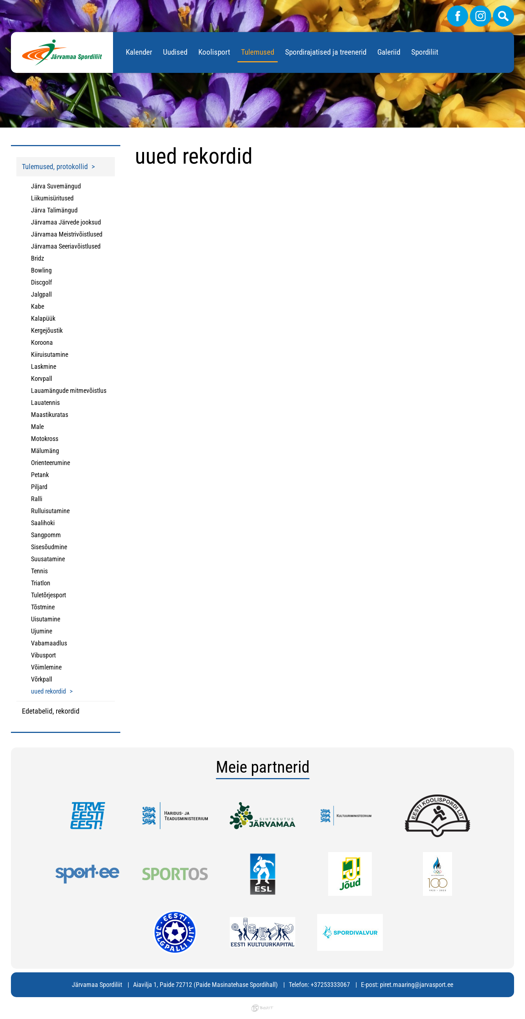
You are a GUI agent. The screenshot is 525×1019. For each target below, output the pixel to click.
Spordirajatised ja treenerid (325, 52)
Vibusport (43, 655)
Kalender (139, 52)
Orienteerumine (50, 462)
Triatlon (40, 583)
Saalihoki (43, 523)
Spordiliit (424, 52)
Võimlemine (46, 667)
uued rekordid (48, 691)
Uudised (175, 52)
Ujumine (41, 631)
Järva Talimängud (54, 210)
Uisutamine (45, 619)
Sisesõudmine (49, 547)
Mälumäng (45, 450)
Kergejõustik (47, 330)
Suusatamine (48, 559)
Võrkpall (41, 679)
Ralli (36, 499)
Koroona (42, 342)
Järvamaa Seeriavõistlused (66, 246)
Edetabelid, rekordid (50, 711)
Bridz (37, 258)
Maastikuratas (49, 414)
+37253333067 (330, 984)
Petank (40, 475)
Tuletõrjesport (48, 595)
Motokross (44, 438)
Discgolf (41, 282)
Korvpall (41, 378)
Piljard (39, 487)
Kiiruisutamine (49, 354)
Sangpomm (46, 535)
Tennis (39, 571)
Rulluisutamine (50, 511)
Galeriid (388, 52)
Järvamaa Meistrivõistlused (66, 234)
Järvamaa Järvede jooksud (66, 222)
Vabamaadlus (49, 643)
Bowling (41, 270)
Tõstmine (43, 607)
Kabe (37, 306)
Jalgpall (41, 294)
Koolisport (214, 52)
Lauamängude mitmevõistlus (68, 390)
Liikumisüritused (52, 198)
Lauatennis (45, 402)
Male (37, 426)
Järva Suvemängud (56, 186)
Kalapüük (43, 318)
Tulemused (257, 52)
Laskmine (43, 366)
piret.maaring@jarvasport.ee (416, 984)
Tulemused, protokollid (55, 166)
